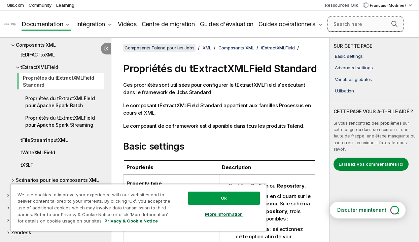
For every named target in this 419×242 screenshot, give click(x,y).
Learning (65, 5)
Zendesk (21, 232)
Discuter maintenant (361, 210)
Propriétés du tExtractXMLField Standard (58, 81)
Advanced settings (354, 67)
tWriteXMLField (38, 152)
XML (207, 47)
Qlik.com (15, 5)
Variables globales (353, 79)
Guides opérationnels (286, 24)
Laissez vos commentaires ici (371, 164)
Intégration (90, 24)
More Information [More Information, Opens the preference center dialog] (213, 209)
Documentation (42, 24)
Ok (213, 193)
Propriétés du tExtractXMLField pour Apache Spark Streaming (60, 121)
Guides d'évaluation (226, 24)
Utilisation (344, 90)
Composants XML (36, 45)
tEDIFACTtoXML (38, 54)
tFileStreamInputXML (44, 140)
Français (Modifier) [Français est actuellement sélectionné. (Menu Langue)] (388, 5)
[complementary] (374, 140)
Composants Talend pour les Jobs (159, 47)
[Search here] (365, 24)
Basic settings (349, 56)
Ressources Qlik (341, 5)
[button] (394, 24)
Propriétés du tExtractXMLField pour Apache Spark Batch (60, 101)
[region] (132, 205)
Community (40, 5)
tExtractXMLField (39, 67)
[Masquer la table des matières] (106, 48)
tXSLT (27, 165)
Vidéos (127, 24)
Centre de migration (168, 24)
